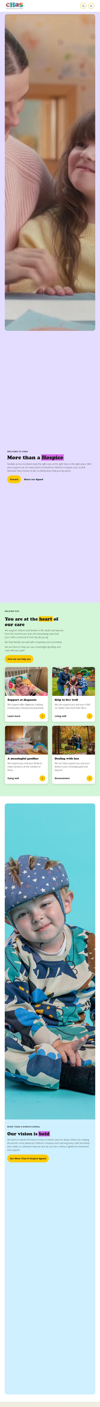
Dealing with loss (67, 758)
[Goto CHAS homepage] (14, 6)
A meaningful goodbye (23, 758)
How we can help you (19, 659)
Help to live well (66, 699)
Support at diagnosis (22, 699)
